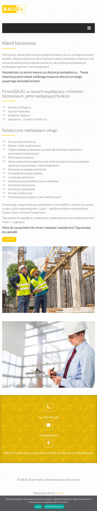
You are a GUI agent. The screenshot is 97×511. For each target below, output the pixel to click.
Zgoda (38, 507)
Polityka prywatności (54, 507)
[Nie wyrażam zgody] (93, 503)
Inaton (60, 493)
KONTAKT (9, 239)
